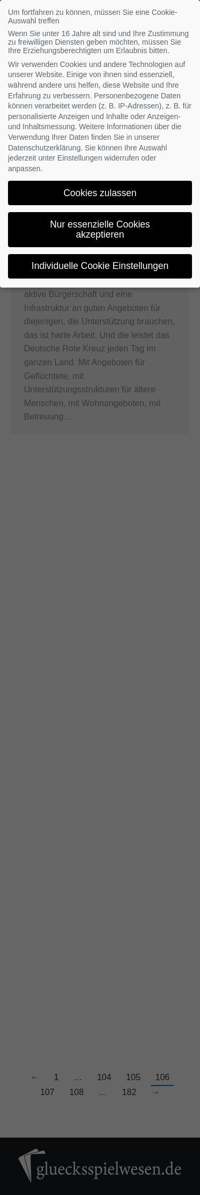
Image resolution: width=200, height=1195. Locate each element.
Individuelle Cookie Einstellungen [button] (100, 265)
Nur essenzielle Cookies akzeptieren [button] (100, 229)
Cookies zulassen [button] (100, 193)
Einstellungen (80, 158)
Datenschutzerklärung (44, 148)
